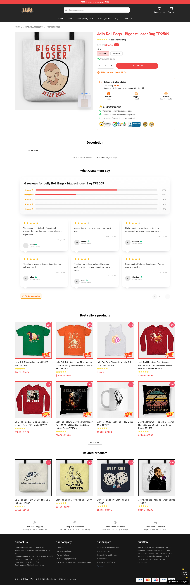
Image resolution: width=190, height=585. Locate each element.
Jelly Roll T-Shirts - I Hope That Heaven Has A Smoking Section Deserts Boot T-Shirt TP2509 (74, 365)
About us (60, 548)
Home (17, 27)
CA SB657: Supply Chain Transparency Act (73, 562)
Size (99, 49)
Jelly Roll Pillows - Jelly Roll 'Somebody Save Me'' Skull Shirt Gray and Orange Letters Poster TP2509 (74, 425)
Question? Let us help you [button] (178, 582)
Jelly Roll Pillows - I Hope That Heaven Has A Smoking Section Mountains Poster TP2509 (156, 425)
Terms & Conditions (64, 551)
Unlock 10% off (185, 573)
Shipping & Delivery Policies (108, 548)
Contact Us (101, 559)
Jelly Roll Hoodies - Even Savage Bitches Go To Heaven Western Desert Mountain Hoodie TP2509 (155, 365)
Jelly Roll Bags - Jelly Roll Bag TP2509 (74, 500)
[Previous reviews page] (154, 296)
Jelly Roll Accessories (33, 27)
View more (95, 442)
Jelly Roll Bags (53, 27)
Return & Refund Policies (107, 555)
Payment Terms (103, 551)
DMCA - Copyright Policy (66, 559)
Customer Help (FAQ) (106, 562)
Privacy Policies (62, 555)
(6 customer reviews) (117, 40)
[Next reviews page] (167, 296)
